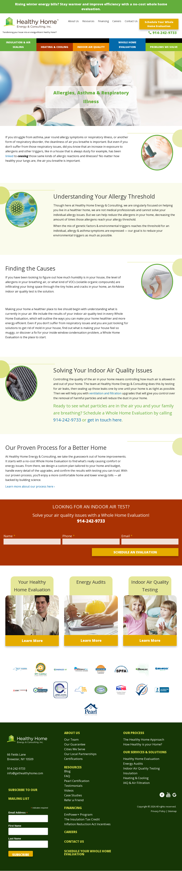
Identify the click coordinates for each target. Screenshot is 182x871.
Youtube (168, 796)
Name (9, 536)
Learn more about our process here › (30, 486)
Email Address (18, 812)
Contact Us (131, 21)
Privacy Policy (158, 811)
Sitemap (172, 811)
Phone (68, 536)
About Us (73, 21)
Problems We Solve (164, 47)
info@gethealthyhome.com (25, 773)
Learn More (32, 640)
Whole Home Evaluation (127, 45)
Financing (103, 21)
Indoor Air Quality (91, 47)
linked (9, 156)
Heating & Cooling (54, 47)
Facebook (162, 796)
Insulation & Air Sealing (18, 45)
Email (126, 536)
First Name (14, 825)
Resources (88, 21)
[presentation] (31, 555)
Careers (116, 21)
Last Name (14, 838)
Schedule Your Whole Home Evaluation (159, 24)
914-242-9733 (164, 32)
